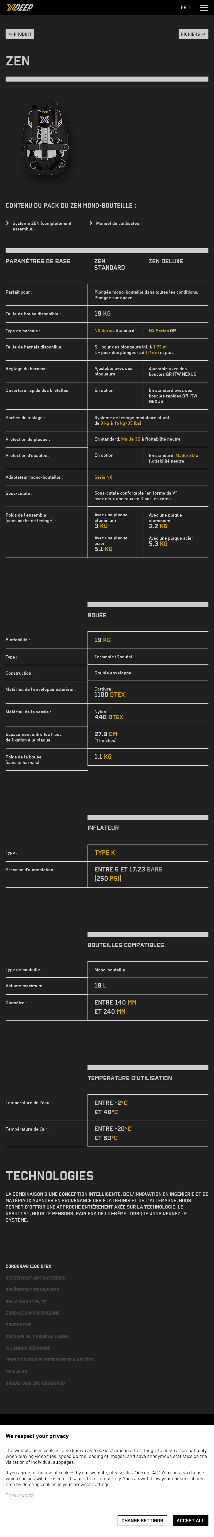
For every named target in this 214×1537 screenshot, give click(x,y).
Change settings (142, 1521)
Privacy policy (20, 1495)
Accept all (191, 1521)
